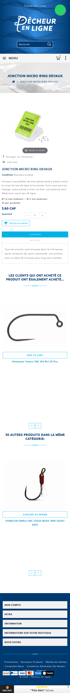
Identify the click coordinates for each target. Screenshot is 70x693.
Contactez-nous (35, 5)
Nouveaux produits (32, 661)
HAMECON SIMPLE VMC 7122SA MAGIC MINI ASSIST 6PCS (35, 522)
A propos (28, 670)
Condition (7, 174)
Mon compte (12, 604)
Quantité (7, 214)
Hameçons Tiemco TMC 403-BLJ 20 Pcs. (35, 361)
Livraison (35, 234)
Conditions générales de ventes (46, 666)
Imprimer (12, 162)
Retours (35, 240)
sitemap (41, 670)
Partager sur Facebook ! (20, 156)
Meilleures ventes (56, 661)
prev (32, 425)
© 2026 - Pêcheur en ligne (35, 676)
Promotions (11, 661)
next (38, 425)
